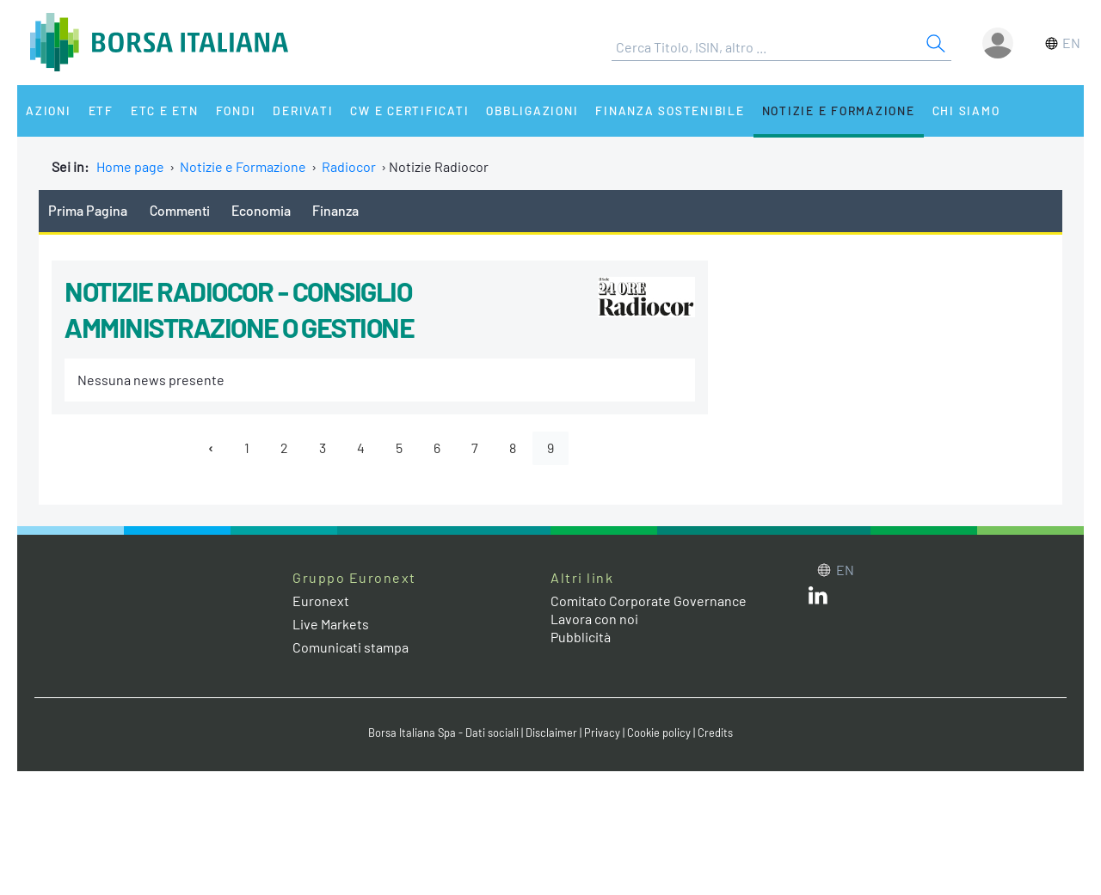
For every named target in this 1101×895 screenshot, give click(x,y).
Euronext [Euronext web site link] (320, 600)
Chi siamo (966, 110)
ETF (101, 110)
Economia (261, 210)
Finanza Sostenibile (669, 110)
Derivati (303, 110)
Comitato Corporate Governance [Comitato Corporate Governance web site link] (648, 600)
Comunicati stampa (350, 647)
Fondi (236, 110)
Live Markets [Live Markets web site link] (330, 624)
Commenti (180, 210)
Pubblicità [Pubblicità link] (580, 636)
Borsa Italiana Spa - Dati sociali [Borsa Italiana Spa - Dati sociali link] (443, 732)
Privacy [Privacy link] (602, 732)
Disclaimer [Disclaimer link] (551, 732)
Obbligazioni (532, 110)
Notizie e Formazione (838, 110)
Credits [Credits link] (715, 732)
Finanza (335, 210)
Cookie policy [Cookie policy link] (659, 732)
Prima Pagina (87, 210)
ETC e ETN (165, 110)
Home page (130, 166)
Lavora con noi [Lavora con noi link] (594, 618)
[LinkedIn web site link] (818, 599)
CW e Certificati (409, 110)
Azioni (48, 110)
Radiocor (349, 166)
